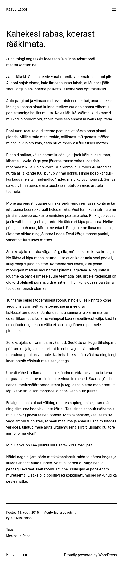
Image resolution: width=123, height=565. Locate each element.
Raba (26, 536)
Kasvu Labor (16, 9)
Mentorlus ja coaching (59, 512)
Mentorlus (13, 536)
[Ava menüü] (114, 9)
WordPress (107, 555)
